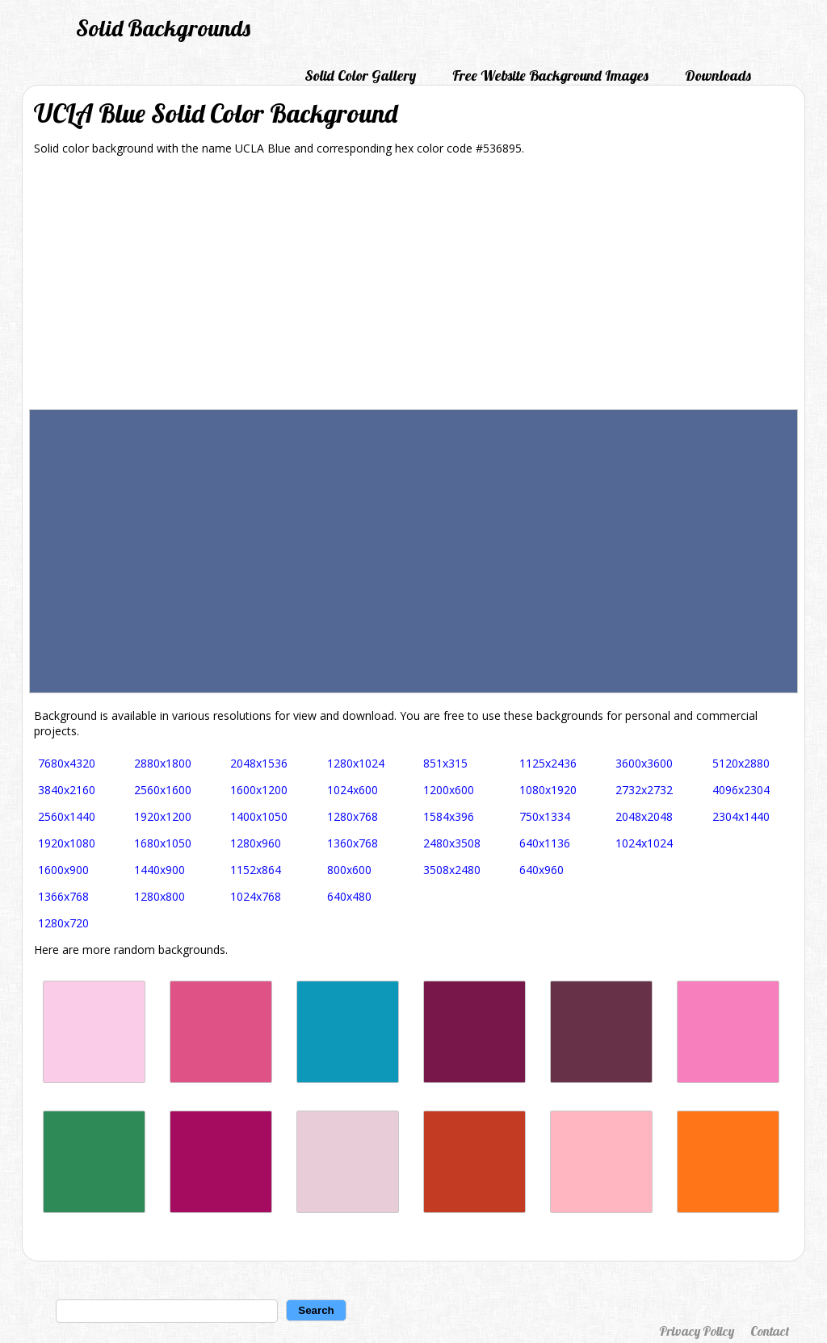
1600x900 (63, 869)
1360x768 (352, 843)
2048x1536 (259, 763)
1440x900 (159, 869)
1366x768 (63, 896)
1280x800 (159, 896)
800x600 (349, 869)
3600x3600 (644, 763)
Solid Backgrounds (163, 28)
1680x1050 (162, 843)
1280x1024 (355, 763)
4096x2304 (741, 789)
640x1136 (544, 843)
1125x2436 (548, 763)
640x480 (349, 896)
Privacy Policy (696, 1331)
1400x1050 (259, 816)
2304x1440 (741, 816)
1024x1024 (644, 843)
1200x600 (448, 789)
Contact (769, 1331)
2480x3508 (452, 843)
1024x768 (255, 896)
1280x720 (63, 923)
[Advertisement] (413, 288)
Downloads (718, 75)
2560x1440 (66, 816)
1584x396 (448, 816)
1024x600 (352, 789)
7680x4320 (66, 763)
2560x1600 (162, 789)
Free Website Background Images (550, 75)
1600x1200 (259, 789)
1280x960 (255, 843)
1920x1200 (162, 816)
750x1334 (544, 816)
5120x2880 (741, 763)
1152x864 (255, 869)
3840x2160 (66, 789)
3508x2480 (452, 869)
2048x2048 (644, 816)
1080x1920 (548, 789)
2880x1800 (162, 763)
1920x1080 (66, 843)
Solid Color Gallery (360, 75)
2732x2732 (644, 789)
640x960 (541, 869)
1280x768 (352, 816)
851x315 (445, 763)
